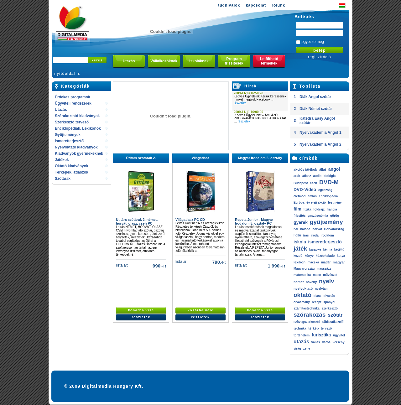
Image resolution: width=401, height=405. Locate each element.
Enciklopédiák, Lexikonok (78, 128)
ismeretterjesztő (324, 241)
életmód (299, 196)
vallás (315, 342)
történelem (302, 335)
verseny (339, 342)
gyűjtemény (326, 222)
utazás (301, 341)
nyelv (326, 281)
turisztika (321, 334)
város (326, 342)
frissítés (299, 215)
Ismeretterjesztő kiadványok (69, 141)
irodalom (327, 235)
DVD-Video (305, 189)
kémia (327, 249)
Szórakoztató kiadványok (77, 116)
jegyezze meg (312, 41)
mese (317, 275)
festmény (335, 202)
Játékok (62, 160)
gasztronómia (318, 215)
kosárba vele (141, 310)
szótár (335, 315)
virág (297, 348)
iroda (314, 235)
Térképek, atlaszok (71, 172)
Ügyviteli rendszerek (73, 103)
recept (316, 302)
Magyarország (304, 268)
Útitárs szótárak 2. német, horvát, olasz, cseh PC (137, 221)
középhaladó (325, 255)
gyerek (301, 222)
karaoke (315, 249)
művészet (330, 275)
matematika (302, 275)
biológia (330, 176)
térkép (313, 328)
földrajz (319, 209)
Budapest (301, 183)
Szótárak (62, 178)
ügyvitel (339, 335)
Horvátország (334, 229)
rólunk (278, 5)
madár (326, 262)
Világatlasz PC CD (190, 219)
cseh (313, 183)
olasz (317, 296)
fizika (307, 209)
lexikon (299, 262)
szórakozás (309, 314)
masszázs (324, 268)
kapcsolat (256, 5)
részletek (240, 102)
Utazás (61, 109)
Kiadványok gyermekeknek (79, 153)
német (299, 282)
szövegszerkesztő (307, 322)
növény (311, 282)
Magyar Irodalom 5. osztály (260, 158)
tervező (326, 328)
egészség (325, 190)
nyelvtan (321, 288)
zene (306, 348)
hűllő (297, 235)
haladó (305, 229)
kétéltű (339, 249)
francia (332, 209)
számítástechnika (307, 308)
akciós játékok (305, 169)
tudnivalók (229, 5)
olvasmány (302, 302)
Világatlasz (201, 158)
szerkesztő (330, 308)
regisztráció (319, 57)
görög (334, 215)
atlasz (306, 176)
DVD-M (329, 182)
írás (306, 235)
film (297, 208)
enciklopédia (328, 196)
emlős (312, 196)
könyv (309, 255)
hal (296, 229)
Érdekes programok (72, 97)
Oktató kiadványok (71, 166)
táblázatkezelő (333, 322)
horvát (317, 229)
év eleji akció (316, 202)
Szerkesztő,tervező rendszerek (72, 122)
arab (297, 176)
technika (300, 328)
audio (317, 176)
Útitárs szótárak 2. (141, 158)
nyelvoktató (303, 288)
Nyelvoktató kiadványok (76, 147)
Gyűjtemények (68, 134)
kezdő (298, 255)
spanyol (329, 302)
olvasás (329, 296)
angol (334, 169)
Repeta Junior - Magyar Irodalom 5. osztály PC (254, 221)
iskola (300, 241)
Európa (299, 202)
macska (313, 262)
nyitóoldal (64, 73)
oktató (302, 295)
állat (322, 169)
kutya (341, 255)
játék (300, 248)
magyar (339, 262)
